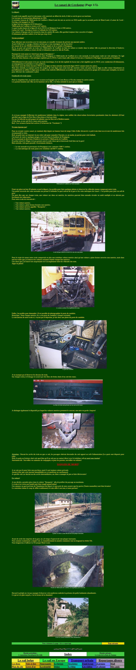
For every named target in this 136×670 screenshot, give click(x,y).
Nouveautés (45, 664)
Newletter (73, 664)
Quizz (57, 666)
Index (68, 654)
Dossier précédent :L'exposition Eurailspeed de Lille (30, 654)
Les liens (16, 664)
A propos (100, 664)
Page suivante (113, 643)
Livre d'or (31, 666)
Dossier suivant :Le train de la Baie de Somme (105, 654)
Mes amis (115, 666)
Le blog (71, 666)
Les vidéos (87, 666)
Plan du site (17, 666)
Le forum (58, 664)
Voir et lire (31, 664)
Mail (112, 664)
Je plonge (101, 666)
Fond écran (87, 664)
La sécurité (45, 666)
